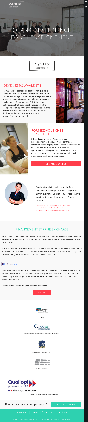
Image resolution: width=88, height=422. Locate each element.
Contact (42, 293)
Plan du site (57, 419)
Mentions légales (66, 419)
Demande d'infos (56, 164)
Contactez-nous (66, 404)
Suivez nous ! (22, 412)
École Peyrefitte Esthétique (55, 412)
